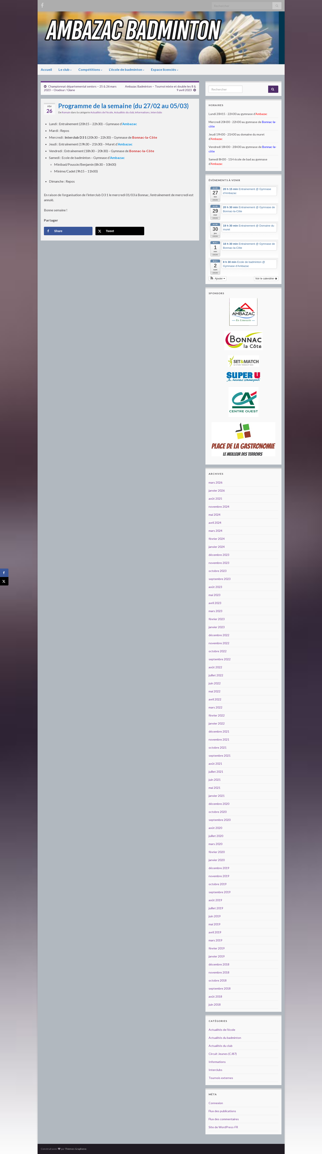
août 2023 (215, 587)
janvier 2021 (217, 795)
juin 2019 (215, 916)
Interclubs (156, 112)
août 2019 (215, 900)
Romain (66, 112)
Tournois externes (221, 1078)
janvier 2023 (217, 627)
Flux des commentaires (224, 1119)
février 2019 (217, 948)
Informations (142, 112)
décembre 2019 (219, 868)
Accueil (46, 69)
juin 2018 (215, 1004)
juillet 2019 (216, 908)
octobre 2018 (218, 980)
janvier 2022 (217, 723)
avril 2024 (215, 522)
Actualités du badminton (225, 1037)
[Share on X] (119, 231)
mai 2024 (214, 514)
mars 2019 (215, 940)
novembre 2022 (219, 643)
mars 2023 (215, 611)
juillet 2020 (216, 836)
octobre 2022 (218, 651)
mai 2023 (214, 595)
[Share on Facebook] (68, 231)
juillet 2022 (216, 675)
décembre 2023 (219, 554)
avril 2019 (215, 932)
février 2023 (217, 619)
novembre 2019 (219, 876)
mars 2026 (215, 482)
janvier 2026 (217, 490)
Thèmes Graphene (75, 1148)
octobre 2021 (218, 747)
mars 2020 (215, 844)
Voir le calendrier (266, 278)
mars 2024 (215, 530)
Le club (65, 69)
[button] (217, 278)
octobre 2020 (218, 812)
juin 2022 (215, 683)
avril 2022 (215, 699)
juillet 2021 (216, 771)
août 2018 (215, 996)
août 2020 (215, 828)
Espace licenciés (164, 69)
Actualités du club (124, 112)
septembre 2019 (220, 892)
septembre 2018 (220, 988)
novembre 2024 (219, 506)
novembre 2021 (219, 739)
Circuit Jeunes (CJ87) (223, 1054)
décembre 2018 (219, 964)
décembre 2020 (219, 803)
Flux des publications (222, 1111)
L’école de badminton (126, 69)
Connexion (216, 1103)
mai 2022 (214, 691)
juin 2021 (215, 779)
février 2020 (217, 852)
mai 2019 (214, 924)
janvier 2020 (217, 860)
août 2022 (215, 667)
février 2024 (217, 538)
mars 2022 (215, 707)
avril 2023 (215, 603)
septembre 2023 (220, 579)
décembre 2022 (219, 635)
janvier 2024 (217, 546)
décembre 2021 (219, 731)
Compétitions (90, 69)
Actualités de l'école (101, 112)
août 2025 (215, 498)
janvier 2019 (217, 956)
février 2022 (217, 715)
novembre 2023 (219, 563)
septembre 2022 (220, 659)
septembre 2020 (220, 820)
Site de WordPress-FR (223, 1127)
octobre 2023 (218, 571)
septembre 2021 (220, 755)
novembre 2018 (219, 972)
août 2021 (215, 763)
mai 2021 (214, 787)
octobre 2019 (218, 884)
